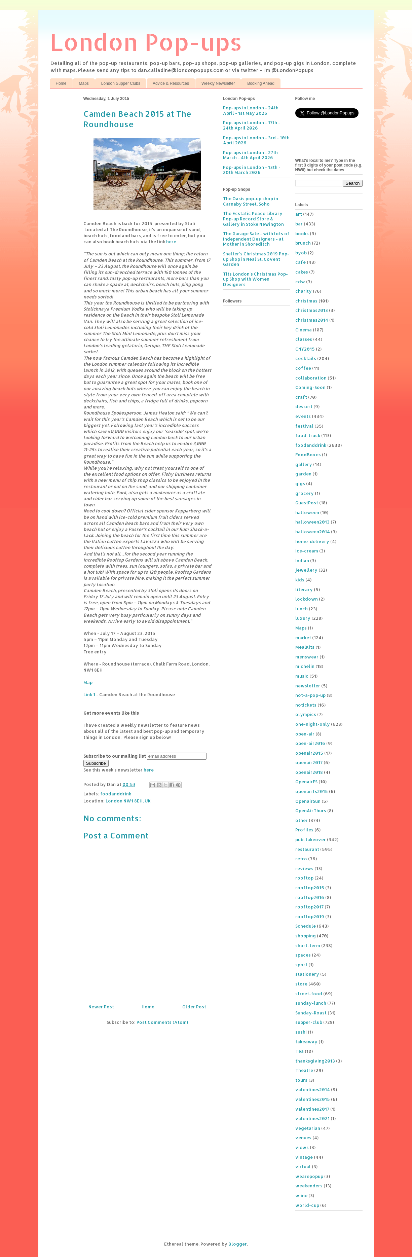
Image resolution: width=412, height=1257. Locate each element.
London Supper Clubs (120, 83)
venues (303, 1137)
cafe (300, 262)
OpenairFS (306, 781)
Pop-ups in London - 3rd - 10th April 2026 (256, 140)
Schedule (305, 926)
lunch (301, 608)
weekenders (309, 1185)
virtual (303, 1166)
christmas (306, 300)
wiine (301, 1195)
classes (303, 339)
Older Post (194, 1006)
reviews (304, 868)
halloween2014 (312, 531)
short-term (307, 945)
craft (301, 397)
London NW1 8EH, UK (128, 800)
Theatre (304, 1070)
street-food (308, 993)
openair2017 (309, 762)
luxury (302, 618)
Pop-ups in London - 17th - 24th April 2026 (251, 125)
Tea (299, 1051)
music (301, 676)
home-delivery (312, 541)
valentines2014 (312, 1089)
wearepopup (309, 1176)
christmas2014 (311, 320)
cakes (301, 272)
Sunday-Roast (311, 1012)
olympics (305, 714)
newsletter (307, 685)
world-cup (307, 1205)
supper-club (308, 1022)
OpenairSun (308, 801)
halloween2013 (312, 522)
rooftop (304, 878)
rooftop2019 (309, 916)
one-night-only (312, 724)
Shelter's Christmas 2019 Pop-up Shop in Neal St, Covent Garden (256, 259)
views (302, 1147)
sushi (301, 1032)
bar (299, 223)
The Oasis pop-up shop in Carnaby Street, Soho (250, 201)
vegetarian (307, 1128)
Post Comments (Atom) (162, 1022)
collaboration (311, 378)
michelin (304, 666)
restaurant (307, 849)
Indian (302, 560)
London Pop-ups (146, 42)
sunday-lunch (310, 1003)
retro (301, 858)
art (298, 214)
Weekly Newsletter (218, 83)
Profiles (304, 829)
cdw (300, 281)
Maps (84, 83)
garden (303, 473)
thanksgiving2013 (315, 1061)
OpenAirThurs (310, 810)
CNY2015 (305, 349)
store (301, 983)
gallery (303, 464)
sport (301, 964)
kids (299, 579)
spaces (303, 955)
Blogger (237, 1244)
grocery (304, 493)
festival (304, 426)
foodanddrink (115, 793)
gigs (300, 483)
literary (304, 589)
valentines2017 (312, 1109)
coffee (303, 368)
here (171, 241)
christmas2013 (311, 310)
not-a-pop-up (310, 695)
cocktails (305, 358)
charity (303, 291)
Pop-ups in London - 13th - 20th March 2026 (251, 170)
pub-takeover (310, 839)
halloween (307, 512)
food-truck (307, 435)
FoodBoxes (308, 454)
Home (61, 83)
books (302, 233)
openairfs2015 (311, 791)
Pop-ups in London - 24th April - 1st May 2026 (250, 110)
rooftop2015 (309, 887)
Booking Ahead (260, 83)
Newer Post (101, 1006)
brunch (303, 243)
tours (301, 1080)
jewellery (306, 570)
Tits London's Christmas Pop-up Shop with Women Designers (255, 279)
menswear (307, 656)
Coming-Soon (310, 387)
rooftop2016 (309, 897)
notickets (305, 705)
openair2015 (309, 753)
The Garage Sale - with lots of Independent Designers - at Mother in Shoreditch (256, 239)
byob (301, 252)
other (301, 820)
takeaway (306, 1041)
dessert (303, 406)
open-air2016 (310, 743)
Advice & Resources (171, 83)
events (303, 416)
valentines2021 (312, 1118)
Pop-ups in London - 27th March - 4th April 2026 (250, 155)
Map (87, 682)
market (303, 637)
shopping (305, 935)
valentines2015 (312, 1099)
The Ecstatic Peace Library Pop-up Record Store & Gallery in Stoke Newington (253, 218)
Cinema (303, 329)
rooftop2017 (309, 906)
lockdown (306, 599)
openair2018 (309, 772)
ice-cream (306, 550)
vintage (304, 1157)
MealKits (304, 647)
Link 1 (89, 694)
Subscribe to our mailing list (114, 756)
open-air (304, 734)
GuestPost (306, 502)
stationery (307, 974)
